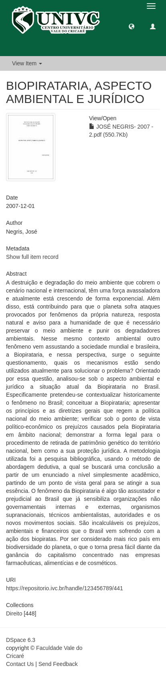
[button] (131, 26)
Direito (14, 613)
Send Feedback (58, 664)
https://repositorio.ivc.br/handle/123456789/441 (64, 588)
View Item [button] (27, 63)
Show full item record (32, 257)
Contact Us (20, 664)
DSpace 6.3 (20, 640)
